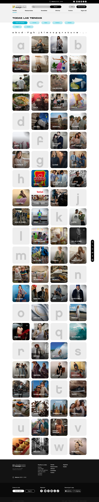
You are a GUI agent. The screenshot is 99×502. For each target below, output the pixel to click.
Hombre (58, 22)
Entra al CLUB (81, 6)
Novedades (44, 10)
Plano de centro (41, 471)
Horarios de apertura (43, 470)
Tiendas (14, 10)
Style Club (84, 10)
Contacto (40, 473)
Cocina (28, 26)
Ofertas (57, 10)
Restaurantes (29, 10)
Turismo (70, 10)
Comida (34, 22)
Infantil (69, 22)
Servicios (40, 474)
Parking (39, 467)
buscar (55, 6)
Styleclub (65, 464)
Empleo (65, 466)
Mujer (45, 22)
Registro (30, 491)
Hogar (17, 26)
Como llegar (41, 468)
